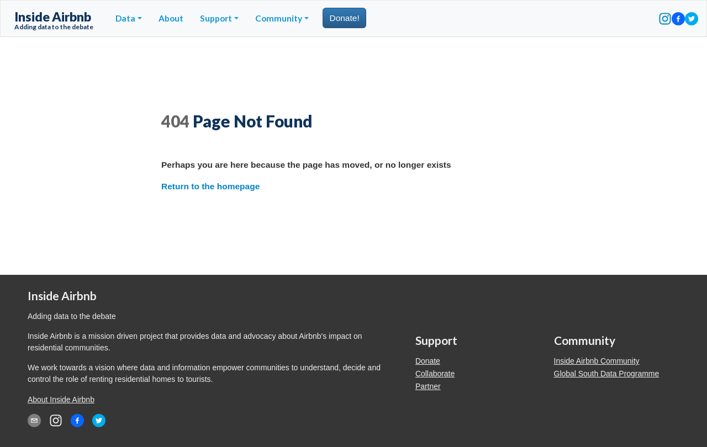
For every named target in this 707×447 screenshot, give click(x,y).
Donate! (344, 18)
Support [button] (216, 18)
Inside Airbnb (53, 20)
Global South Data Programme (606, 373)
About (171, 18)
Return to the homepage (210, 186)
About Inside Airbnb (61, 399)
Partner (428, 386)
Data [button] (125, 18)
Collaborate (435, 373)
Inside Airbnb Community (597, 360)
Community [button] (278, 18)
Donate (427, 360)
